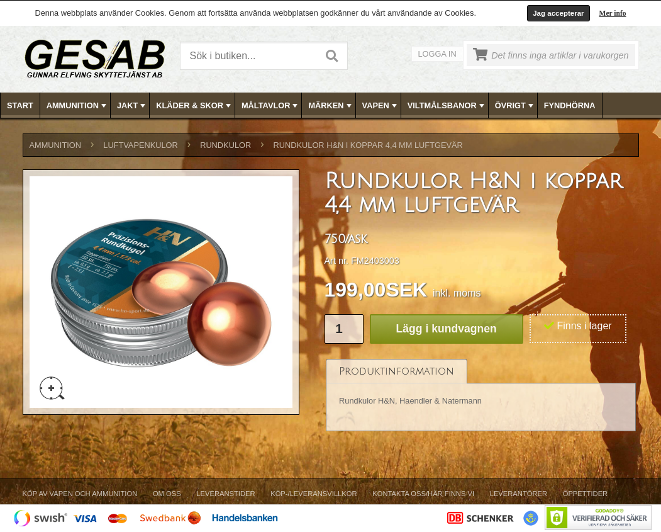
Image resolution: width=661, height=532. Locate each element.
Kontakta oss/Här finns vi (423, 493)
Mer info (612, 13)
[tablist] (481, 395)
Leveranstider (225, 493)
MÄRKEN (330, 106)
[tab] (396, 371)
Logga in (437, 54)
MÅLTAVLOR (271, 106)
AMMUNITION (78, 106)
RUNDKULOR (225, 145)
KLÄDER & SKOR (194, 106)
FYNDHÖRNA (570, 105)
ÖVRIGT (515, 106)
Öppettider (585, 493)
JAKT (132, 106)
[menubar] (331, 105)
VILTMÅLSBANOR (447, 106)
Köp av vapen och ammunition (80, 493)
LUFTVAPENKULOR (140, 145)
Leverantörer (518, 493)
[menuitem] (20, 105)
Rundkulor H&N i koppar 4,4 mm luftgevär (368, 145)
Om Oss (167, 493)
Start (20, 105)
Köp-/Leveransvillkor (313, 493)
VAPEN (380, 106)
